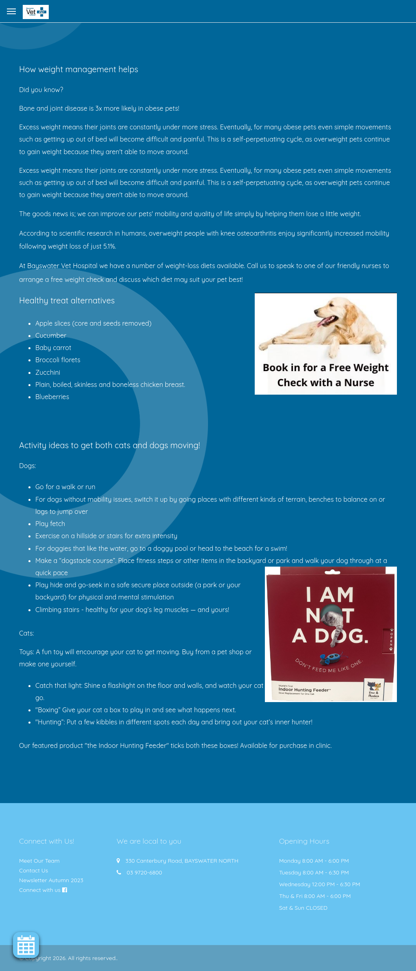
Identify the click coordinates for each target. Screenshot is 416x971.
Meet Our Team (39, 860)
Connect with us (40, 890)
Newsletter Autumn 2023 (51, 880)
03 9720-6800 (144, 872)
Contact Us (33, 870)
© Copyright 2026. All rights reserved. (68, 958)
